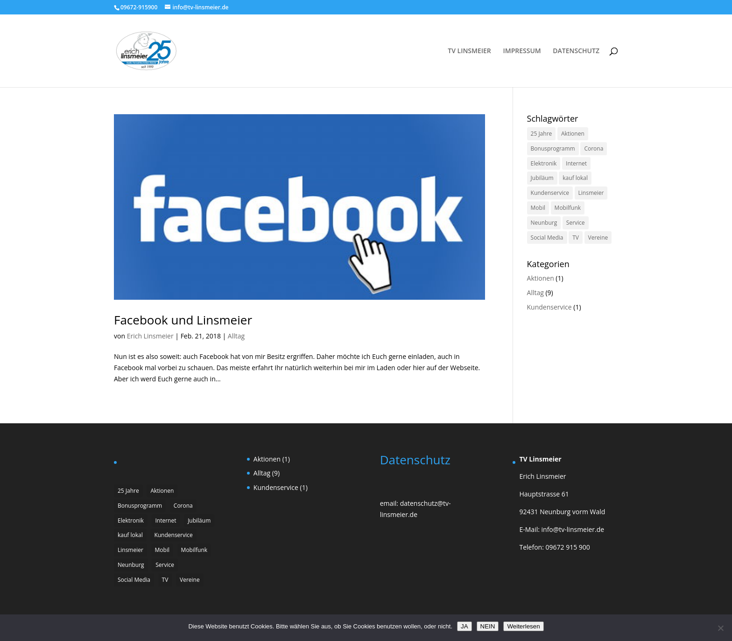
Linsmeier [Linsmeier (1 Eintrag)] (591, 193)
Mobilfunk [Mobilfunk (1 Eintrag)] (568, 208)
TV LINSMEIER (469, 51)
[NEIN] (720, 628)
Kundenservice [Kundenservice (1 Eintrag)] (550, 193)
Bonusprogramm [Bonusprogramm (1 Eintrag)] (553, 148)
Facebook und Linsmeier (183, 319)
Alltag (236, 335)
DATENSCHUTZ (576, 51)
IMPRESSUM (522, 51)
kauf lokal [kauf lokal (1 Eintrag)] (575, 178)
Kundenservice (549, 307)
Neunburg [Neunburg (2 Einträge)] (544, 223)
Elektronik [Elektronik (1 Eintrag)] (544, 163)
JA (464, 626)
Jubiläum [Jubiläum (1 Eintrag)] (542, 178)
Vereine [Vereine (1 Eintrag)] (598, 237)
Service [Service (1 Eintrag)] (575, 223)
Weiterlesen (523, 626)
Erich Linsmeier (150, 335)
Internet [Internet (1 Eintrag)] (576, 163)
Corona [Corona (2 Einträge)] (593, 148)
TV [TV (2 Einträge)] (575, 237)
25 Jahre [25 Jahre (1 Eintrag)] (541, 134)
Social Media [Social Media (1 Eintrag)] (547, 237)
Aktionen (540, 278)
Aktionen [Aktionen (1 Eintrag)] (572, 134)
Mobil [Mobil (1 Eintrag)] (538, 208)
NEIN (487, 626)
